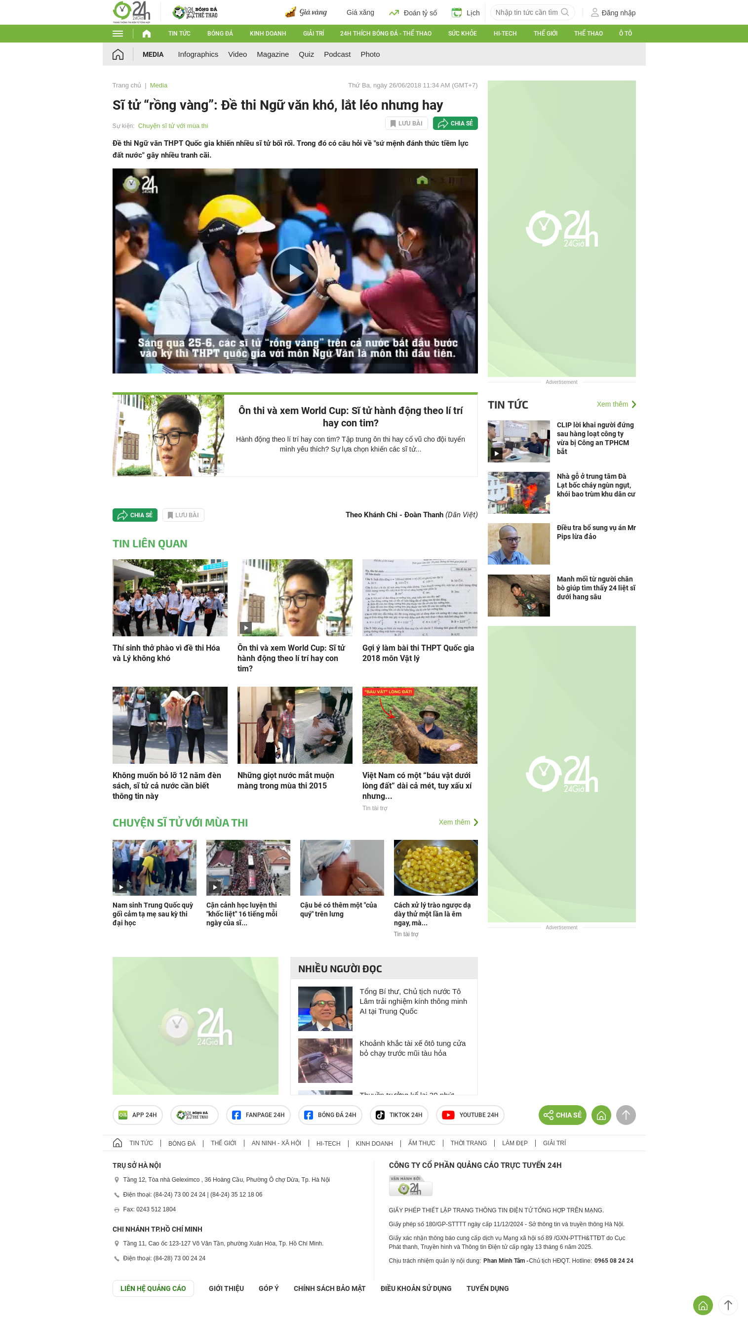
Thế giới (545, 33)
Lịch (466, 12)
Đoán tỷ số (413, 12)
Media (153, 54)
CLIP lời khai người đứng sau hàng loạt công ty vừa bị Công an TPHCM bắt (595, 438)
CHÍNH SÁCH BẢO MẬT (330, 1288)
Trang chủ (127, 85)
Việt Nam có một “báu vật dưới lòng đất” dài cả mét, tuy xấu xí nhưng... (417, 786)
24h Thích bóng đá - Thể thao (386, 33)
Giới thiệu (226, 1288)
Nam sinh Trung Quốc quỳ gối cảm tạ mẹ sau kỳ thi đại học (153, 914)
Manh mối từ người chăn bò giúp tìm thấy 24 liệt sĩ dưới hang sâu (596, 588)
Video (237, 54)
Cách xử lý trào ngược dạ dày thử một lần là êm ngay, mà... (432, 914)
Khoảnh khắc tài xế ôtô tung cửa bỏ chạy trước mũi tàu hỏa (413, 1048)
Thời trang (469, 1143)
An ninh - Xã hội (276, 1143)
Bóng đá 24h (330, 1115)
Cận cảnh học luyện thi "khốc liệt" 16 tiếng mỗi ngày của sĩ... (241, 914)
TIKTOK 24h (399, 1115)
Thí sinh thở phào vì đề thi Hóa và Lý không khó (166, 653)
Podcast (337, 54)
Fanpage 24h (258, 1115)
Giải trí (313, 33)
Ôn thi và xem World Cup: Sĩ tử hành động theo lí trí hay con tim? (350, 417)
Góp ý (269, 1288)
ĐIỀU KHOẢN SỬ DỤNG (416, 1288)
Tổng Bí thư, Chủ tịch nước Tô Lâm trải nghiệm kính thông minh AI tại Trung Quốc (414, 1001)
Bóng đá (220, 33)
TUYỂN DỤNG (488, 1288)
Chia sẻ (462, 123)
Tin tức (179, 33)
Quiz (306, 54)
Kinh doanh (268, 33)
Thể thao (588, 33)
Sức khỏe (462, 33)
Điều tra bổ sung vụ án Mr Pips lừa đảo (596, 532)
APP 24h (137, 1115)
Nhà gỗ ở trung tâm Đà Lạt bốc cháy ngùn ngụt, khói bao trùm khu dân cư (596, 485)
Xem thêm (455, 822)
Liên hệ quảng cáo (153, 1288)
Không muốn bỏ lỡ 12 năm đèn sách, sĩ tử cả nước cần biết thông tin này (167, 786)
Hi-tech (505, 33)
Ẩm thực (421, 1143)
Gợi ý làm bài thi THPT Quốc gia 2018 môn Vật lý (418, 653)
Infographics (198, 54)
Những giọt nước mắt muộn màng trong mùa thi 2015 (285, 780)
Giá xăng (360, 12)
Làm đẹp (515, 1143)
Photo (370, 54)
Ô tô (625, 33)
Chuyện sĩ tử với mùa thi (173, 125)
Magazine (273, 54)
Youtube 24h (470, 1115)
